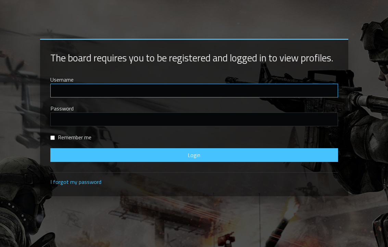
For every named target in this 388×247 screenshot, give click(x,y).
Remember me (70, 137)
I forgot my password (75, 182)
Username (62, 79)
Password (62, 108)
